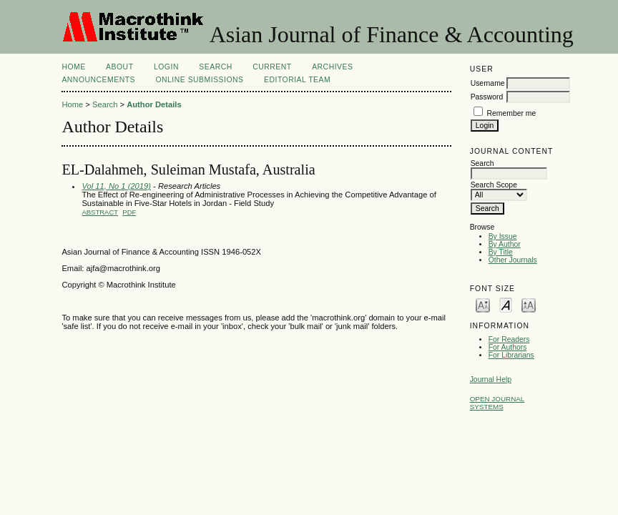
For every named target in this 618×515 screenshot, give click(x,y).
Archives (332, 67)
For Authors (508, 347)
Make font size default (506, 304)
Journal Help (490, 379)
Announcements (98, 80)
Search (215, 67)
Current (271, 67)
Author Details (154, 104)
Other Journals (513, 260)
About (119, 67)
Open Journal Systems (497, 403)
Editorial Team (297, 80)
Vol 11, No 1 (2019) (116, 186)
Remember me (511, 113)
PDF (129, 212)
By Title (501, 252)
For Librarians (511, 355)
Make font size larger (528, 304)
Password (487, 97)
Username (488, 83)
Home (73, 67)
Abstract (100, 212)
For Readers (509, 339)
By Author (505, 244)
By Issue (503, 236)
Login (166, 67)
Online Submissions (199, 80)
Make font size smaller (483, 304)
